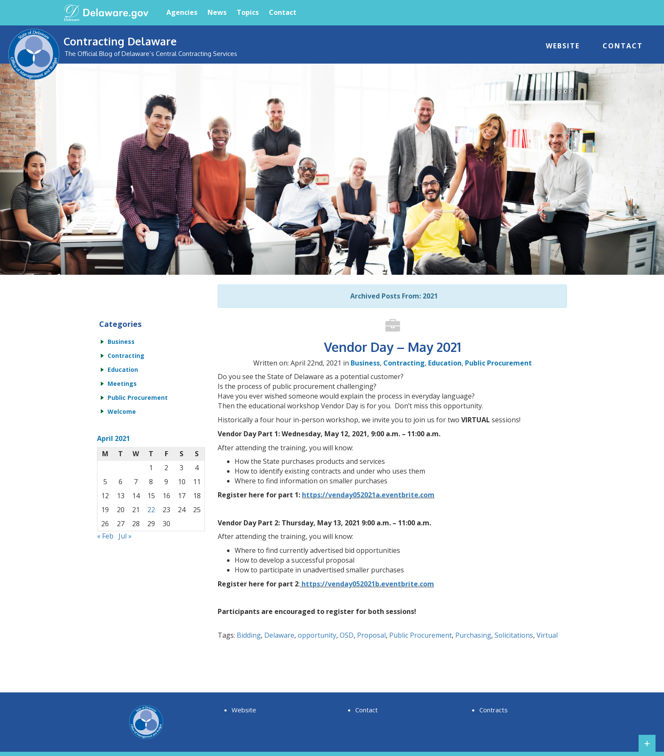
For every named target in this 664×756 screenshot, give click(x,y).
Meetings (122, 383)
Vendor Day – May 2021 (392, 347)
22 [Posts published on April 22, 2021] (151, 509)
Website (563, 45)
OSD (347, 635)
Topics (248, 12)
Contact (282, 12)
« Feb (105, 536)
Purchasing (473, 635)
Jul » (125, 536)
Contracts (493, 710)
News (217, 12)
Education (445, 363)
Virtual (547, 635)
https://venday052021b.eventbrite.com (368, 584)
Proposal (371, 635)
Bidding (249, 635)
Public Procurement (498, 363)
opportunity (317, 635)
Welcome (122, 411)
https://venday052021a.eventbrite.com (368, 494)
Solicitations (514, 635)
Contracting (404, 363)
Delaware (279, 635)
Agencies (181, 12)
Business (365, 363)
